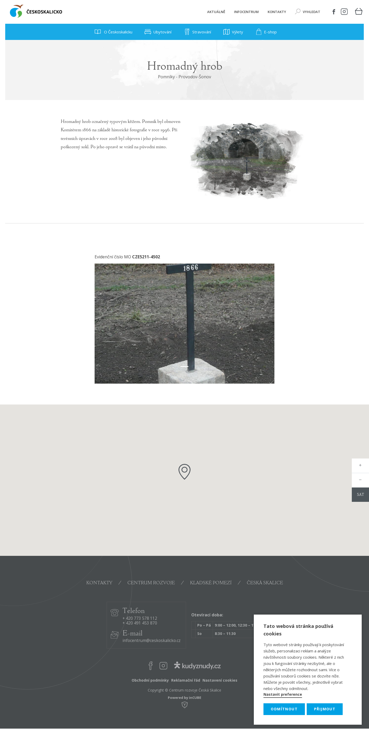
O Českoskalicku (112, 32)
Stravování (196, 32)
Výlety (232, 32)
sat (360, 495)
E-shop (265, 32)
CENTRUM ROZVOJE (151, 583)
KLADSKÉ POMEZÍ (211, 583)
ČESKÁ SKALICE (265, 583)
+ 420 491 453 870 (139, 623)
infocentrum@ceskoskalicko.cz (151, 640)
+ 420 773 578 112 (139, 618)
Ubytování (157, 32)
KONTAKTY (99, 583)
